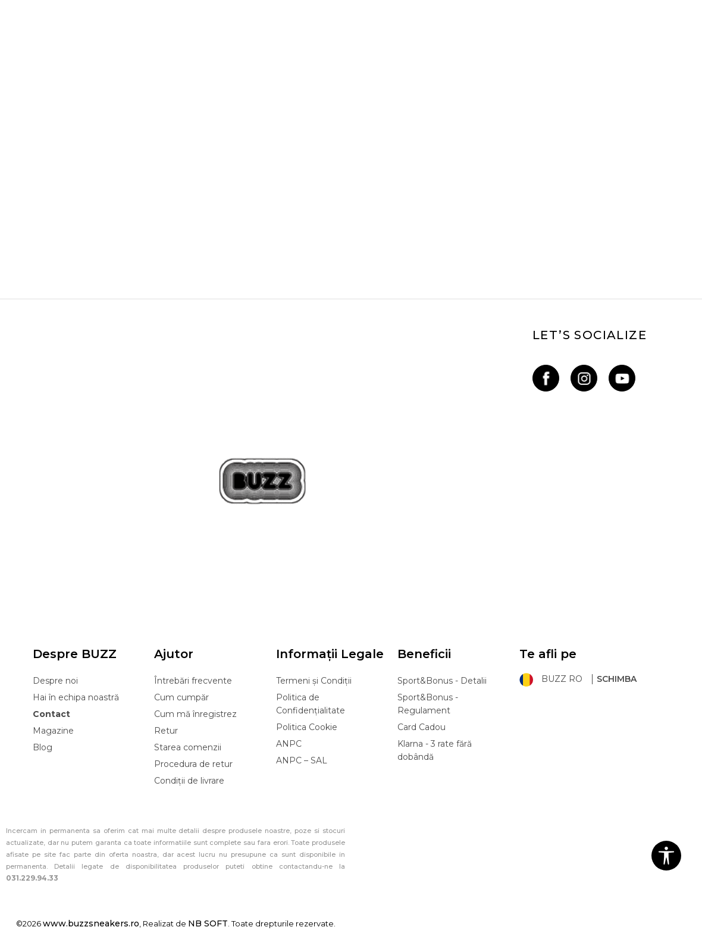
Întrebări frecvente (193, 680)
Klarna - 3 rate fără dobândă (434, 750)
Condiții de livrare (189, 780)
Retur (166, 730)
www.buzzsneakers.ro (91, 923)
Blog (42, 747)
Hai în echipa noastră (76, 697)
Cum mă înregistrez (195, 714)
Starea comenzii (187, 747)
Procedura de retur (193, 764)
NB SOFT (208, 923)
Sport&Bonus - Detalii (442, 680)
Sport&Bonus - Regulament (427, 704)
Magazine (53, 730)
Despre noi (55, 680)
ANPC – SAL (301, 760)
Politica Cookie (306, 727)
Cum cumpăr (181, 697)
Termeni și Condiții (314, 680)
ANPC (289, 743)
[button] (666, 855)
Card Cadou (421, 727)
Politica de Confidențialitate (310, 704)
